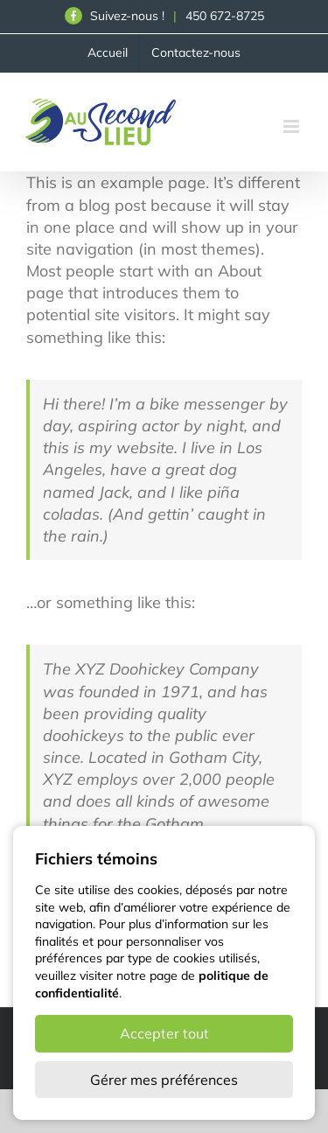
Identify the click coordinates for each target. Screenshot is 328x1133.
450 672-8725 (224, 16)
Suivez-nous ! (114, 16)
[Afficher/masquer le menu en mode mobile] (292, 126)
